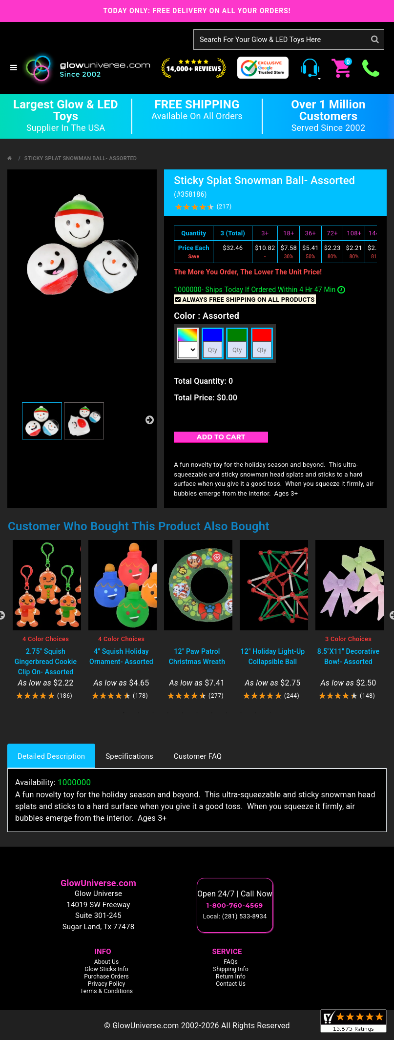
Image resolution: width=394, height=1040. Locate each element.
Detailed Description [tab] (51, 756)
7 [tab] (212, 713)
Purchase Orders (106, 976)
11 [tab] (270, 713)
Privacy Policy (106, 983)
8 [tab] (226, 713)
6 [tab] (197, 713)
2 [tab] (139, 713)
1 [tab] (124, 713)
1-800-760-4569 (235, 905)
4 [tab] (168, 713)
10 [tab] (256, 713)
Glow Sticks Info (106, 969)
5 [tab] (182, 713)
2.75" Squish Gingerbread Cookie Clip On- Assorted (46, 661)
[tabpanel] (45, 620)
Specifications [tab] (129, 756)
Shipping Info (231, 969)
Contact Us (231, 983)
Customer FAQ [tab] (198, 756)
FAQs (231, 961)
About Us (106, 961)
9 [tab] (241, 713)
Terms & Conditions (106, 991)
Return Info (231, 976)
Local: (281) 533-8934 (235, 916)
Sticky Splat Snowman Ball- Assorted (80, 158)
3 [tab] (153, 713)
